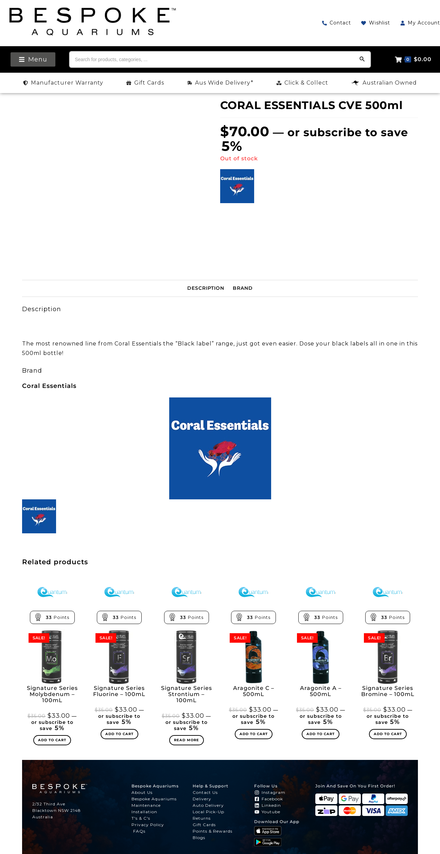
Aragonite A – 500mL (320, 691)
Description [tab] (205, 288)
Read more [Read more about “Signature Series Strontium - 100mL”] (186, 740)
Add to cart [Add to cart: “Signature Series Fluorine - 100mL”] (119, 734)
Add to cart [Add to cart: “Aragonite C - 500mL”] (254, 734)
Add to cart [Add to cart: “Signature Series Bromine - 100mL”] (388, 734)
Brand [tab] (243, 288)
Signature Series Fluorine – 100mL (119, 691)
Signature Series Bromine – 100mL (388, 691)
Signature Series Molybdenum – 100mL (52, 694)
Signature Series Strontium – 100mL (186, 694)
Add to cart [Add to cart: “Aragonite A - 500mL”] (320, 734)
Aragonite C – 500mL (253, 691)
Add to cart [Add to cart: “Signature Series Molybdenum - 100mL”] (52, 740)
